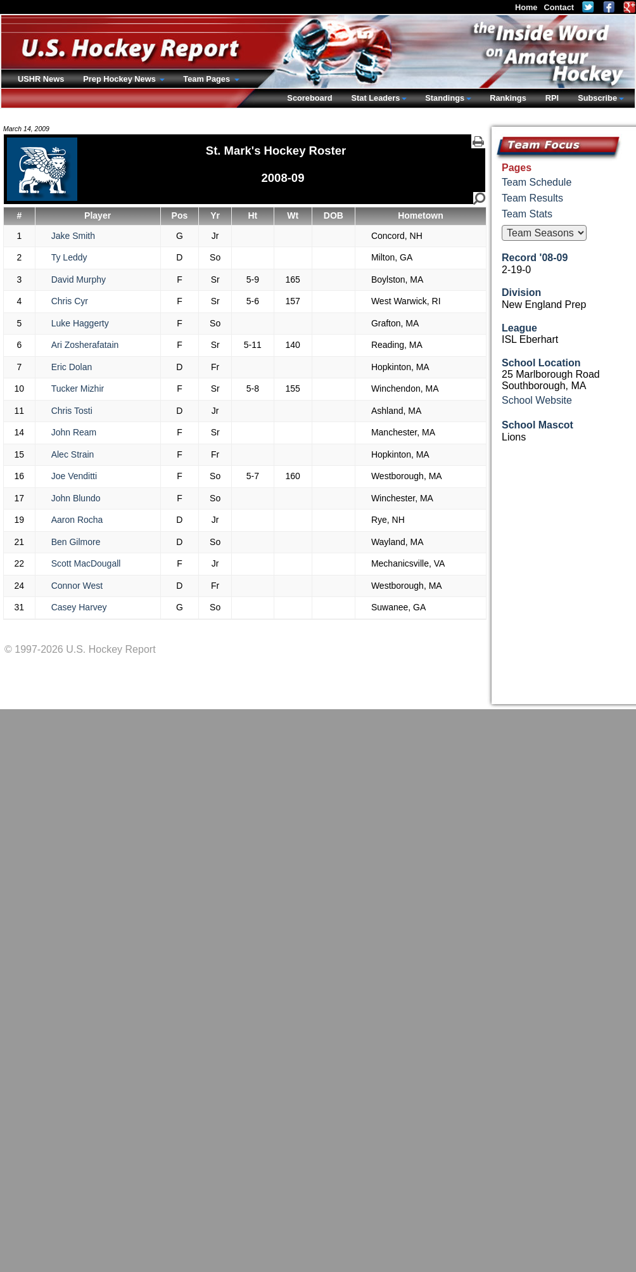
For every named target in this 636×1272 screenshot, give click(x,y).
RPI (552, 98)
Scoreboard (309, 98)
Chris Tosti (71, 411)
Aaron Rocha (77, 520)
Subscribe (597, 98)
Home (526, 7)
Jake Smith (73, 236)
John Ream (74, 432)
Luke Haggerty (80, 323)
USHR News (41, 79)
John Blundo (76, 498)
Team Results (532, 198)
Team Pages (207, 79)
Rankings (508, 98)
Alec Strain (72, 454)
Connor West (77, 586)
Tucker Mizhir (78, 388)
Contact (559, 7)
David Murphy (78, 279)
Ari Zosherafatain (85, 345)
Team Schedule (536, 182)
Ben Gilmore (76, 542)
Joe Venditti (74, 476)
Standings (444, 98)
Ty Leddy (69, 257)
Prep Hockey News (120, 79)
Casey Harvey (79, 607)
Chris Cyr (69, 301)
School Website (537, 400)
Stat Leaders (375, 98)
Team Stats (527, 214)
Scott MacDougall (86, 563)
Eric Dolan (71, 367)
